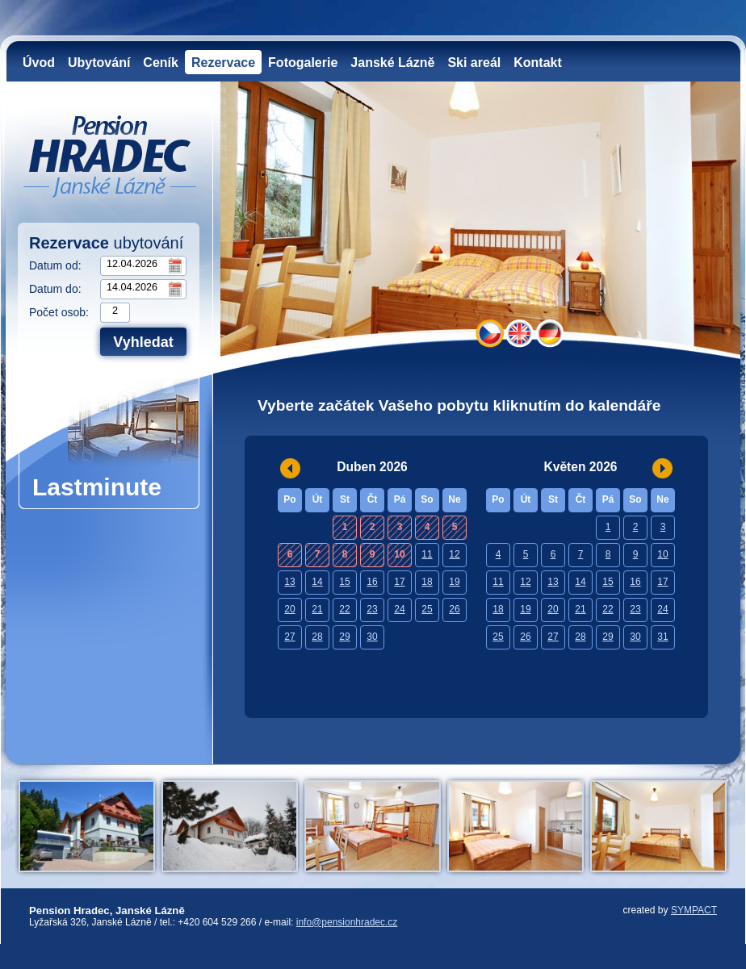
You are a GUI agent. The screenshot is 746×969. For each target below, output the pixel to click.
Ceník (160, 62)
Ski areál (474, 62)
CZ (490, 334)
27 (289, 636)
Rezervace (223, 62)
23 (372, 609)
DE (549, 334)
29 (344, 636)
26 (454, 609)
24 (399, 609)
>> (662, 468)
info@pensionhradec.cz (347, 922)
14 (317, 581)
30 (372, 636)
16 (372, 581)
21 (317, 609)
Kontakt (537, 62)
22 (344, 609)
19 (454, 581)
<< (290, 468)
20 (289, 609)
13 (289, 581)
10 (662, 554)
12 (454, 554)
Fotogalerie (302, 62)
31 (662, 636)
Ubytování (99, 62)
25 (426, 609)
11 (426, 554)
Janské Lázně (392, 62)
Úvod (39, 62)
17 (399, 581)
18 (426, 581)
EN (519, 334)
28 (317, 636)
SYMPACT (694, 910)
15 (344, 581)
